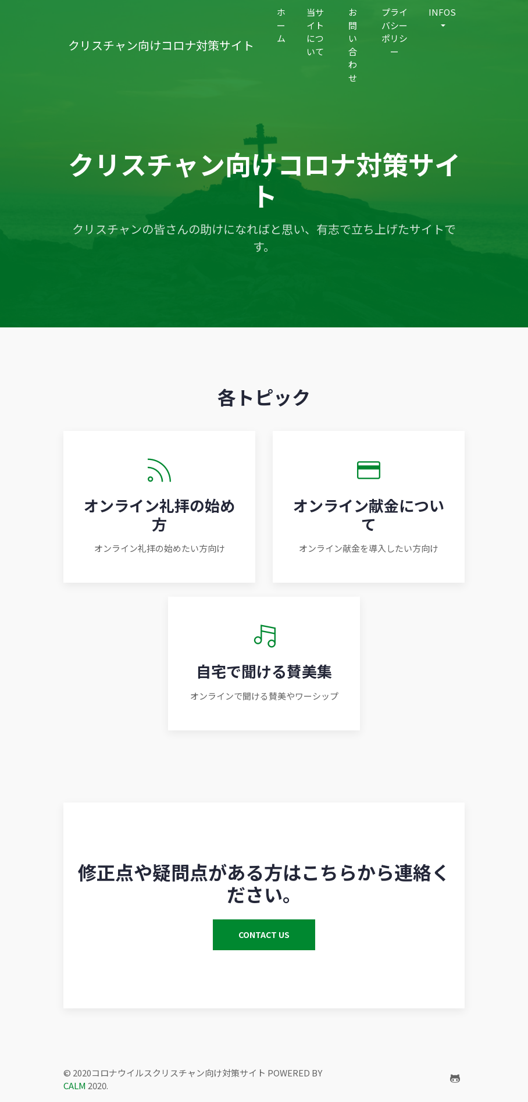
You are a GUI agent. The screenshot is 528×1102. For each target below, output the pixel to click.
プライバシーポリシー (394, 32)
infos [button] (442, 12)
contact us (264, 934)
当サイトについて (315, 32)
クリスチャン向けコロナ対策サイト (161, 45)
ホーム (281, 25)
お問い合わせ (352, 45)
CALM (74, 1085)
